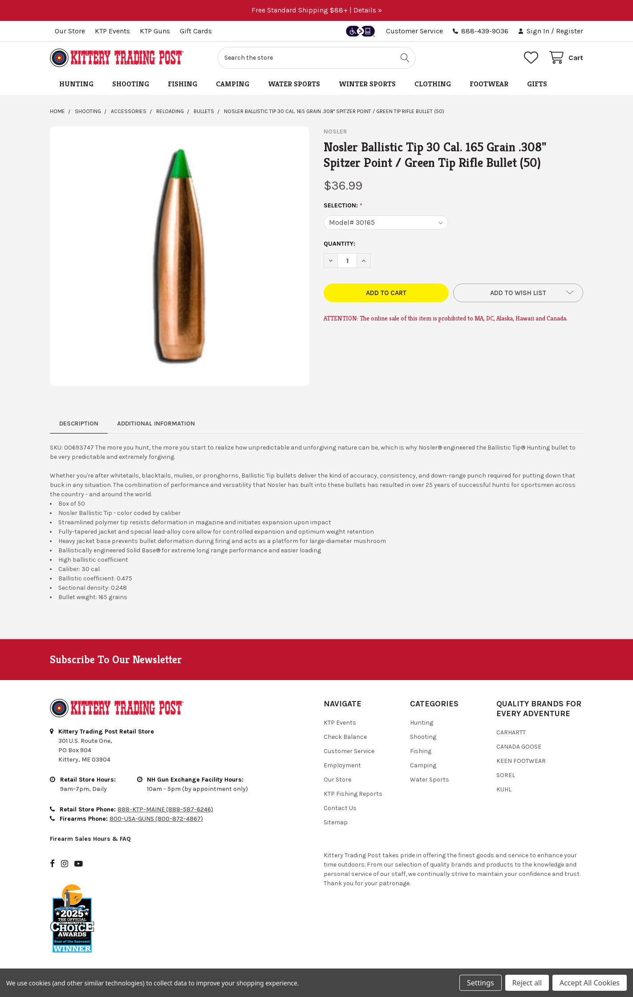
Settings (480, 983)
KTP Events (112, 31)
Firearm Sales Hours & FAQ (90, 839)
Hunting (76, 84)
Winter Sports (367, 84)
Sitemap (336, 822)
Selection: (343, 206)
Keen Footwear (521, 761)
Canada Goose (518, 746)
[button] (518, 293)
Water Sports (294, 84)
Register (569, 31)
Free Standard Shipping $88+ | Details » (317, 10)
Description (78, 423)
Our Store (70, 31)
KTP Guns (155, 31)
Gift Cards (196, 31)
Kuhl (503, 789)
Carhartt (511, 732)
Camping (232, 84)
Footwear (489, 84)
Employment (342, 765)
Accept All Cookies (590, 983)
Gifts (537, 84)
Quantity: (339, 243)
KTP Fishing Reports (353, 794)
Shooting (130, 84)
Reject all (527, 983)
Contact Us (340, 808)
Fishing (182, 84)
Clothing (432, 84)
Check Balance (345, 737)
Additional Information (156, 423)
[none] (179, 256)
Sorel (505, 775)
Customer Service (414, 31)
